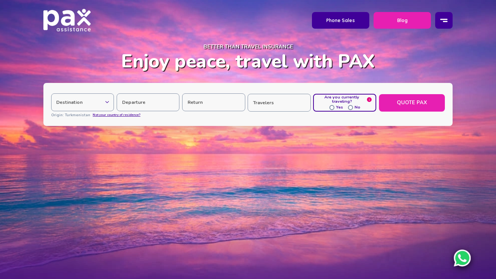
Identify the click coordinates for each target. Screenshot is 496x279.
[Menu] (444, 20)
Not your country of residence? (116, 115)
